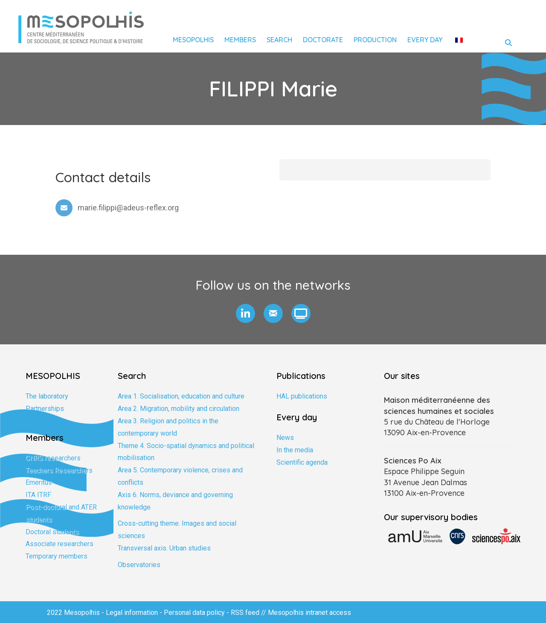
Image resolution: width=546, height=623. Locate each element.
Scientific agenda (302, 462)
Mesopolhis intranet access (309, 612)
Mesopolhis (193, 39)
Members (240, 39)
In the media (294, 450)
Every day (424, 39)
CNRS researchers (53, 458)
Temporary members (56, 556)
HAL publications (301, 396)
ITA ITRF (38, 495)
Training (37, 421)
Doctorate (323, 39)
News (285, 438)
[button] (245, 313)
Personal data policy (194, 612)
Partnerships (45, 409)
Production (375, 39)
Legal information (132, 612)
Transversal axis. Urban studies (164, 548)
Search (279, 39)
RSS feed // (249, 612)
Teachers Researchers (59, 470)
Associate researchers (59, 544)
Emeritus (39, 482)
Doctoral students (52, 532)
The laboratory (47, 396)
